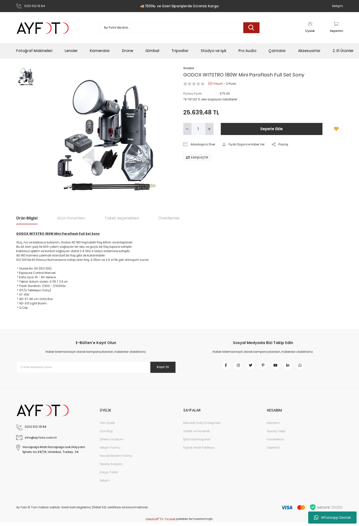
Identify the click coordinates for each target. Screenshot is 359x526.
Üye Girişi (106, 434)
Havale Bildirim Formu (116, 459)
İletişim (337, 6)
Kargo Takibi (109, 475)
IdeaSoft (152, 522)
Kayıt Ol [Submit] (160, 367)
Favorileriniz (275, 443)
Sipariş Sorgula (111, 467)
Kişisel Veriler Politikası (199, 451)
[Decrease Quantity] (187, 129)
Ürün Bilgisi (27, 218)
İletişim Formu (110, 451)
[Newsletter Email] (96, 367)
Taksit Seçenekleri (122, 218)
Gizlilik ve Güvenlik (196, 434)
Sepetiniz (273, 451)
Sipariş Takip (276, 434)
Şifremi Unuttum (111, 443)
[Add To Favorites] (336, 129)
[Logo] (42, 28)
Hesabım (273, 426)
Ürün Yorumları (71, 218)
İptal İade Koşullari (196, 443)
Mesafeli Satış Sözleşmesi (202, 426)
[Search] (180, 27)
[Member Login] (310, 27)
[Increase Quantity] (209, 129)
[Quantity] (198, 129)
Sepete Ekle (271, 129)
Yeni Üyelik (107, 426)
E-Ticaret (168, 522)
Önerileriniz (169, 218)
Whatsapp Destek (332, 517)
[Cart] (336, 27)
